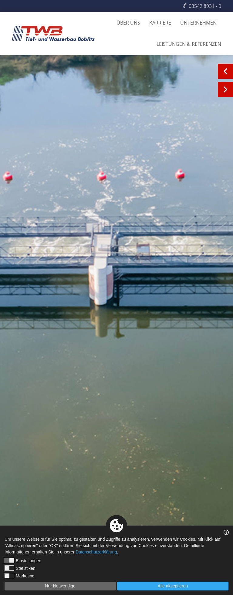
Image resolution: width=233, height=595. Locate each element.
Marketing (19, 575)
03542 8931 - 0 (205, 6)
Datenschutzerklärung (96, 552)
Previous (225, 71)
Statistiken (20, 568)
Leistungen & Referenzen (189, 44)
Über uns (128, 22)
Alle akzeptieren (173, 585)
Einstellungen (23, 560)
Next (225, 89)
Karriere (160, 22)
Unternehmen (198, 22)
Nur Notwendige (60, 585)
